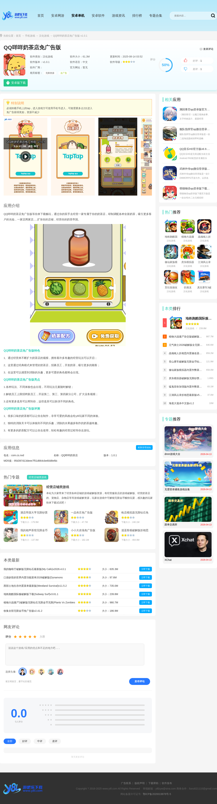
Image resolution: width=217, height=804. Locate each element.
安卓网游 (57, 15)
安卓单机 (77, 15)
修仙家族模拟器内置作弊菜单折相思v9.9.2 (186, 369)
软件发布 (167, 783)
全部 (9, 741)
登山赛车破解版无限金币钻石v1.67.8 (186, 361)
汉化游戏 (44, 35)
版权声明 (140, 783)
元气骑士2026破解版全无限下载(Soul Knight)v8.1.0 (186, 344)
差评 (54, 741)
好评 (24, 741)
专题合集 (155, 15)
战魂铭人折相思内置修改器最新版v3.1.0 (186, 353)
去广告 (63, 73)
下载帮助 (153, 783)
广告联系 (126, 783)
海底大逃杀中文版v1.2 (181, 403)
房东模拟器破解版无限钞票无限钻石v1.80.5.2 (186, 378)
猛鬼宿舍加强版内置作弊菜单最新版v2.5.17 (186, 386)
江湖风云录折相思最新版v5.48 (186, 394)
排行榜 (137, 15)
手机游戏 (30, 35)
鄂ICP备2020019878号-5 (157, 794)
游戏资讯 (118, 15)
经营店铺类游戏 (57, 487)
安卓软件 (98, 15)
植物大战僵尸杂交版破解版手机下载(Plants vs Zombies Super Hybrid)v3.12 (186, 336)
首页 (40, 15)
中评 (39, 741)
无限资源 (50, 73)
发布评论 (140, 681)
